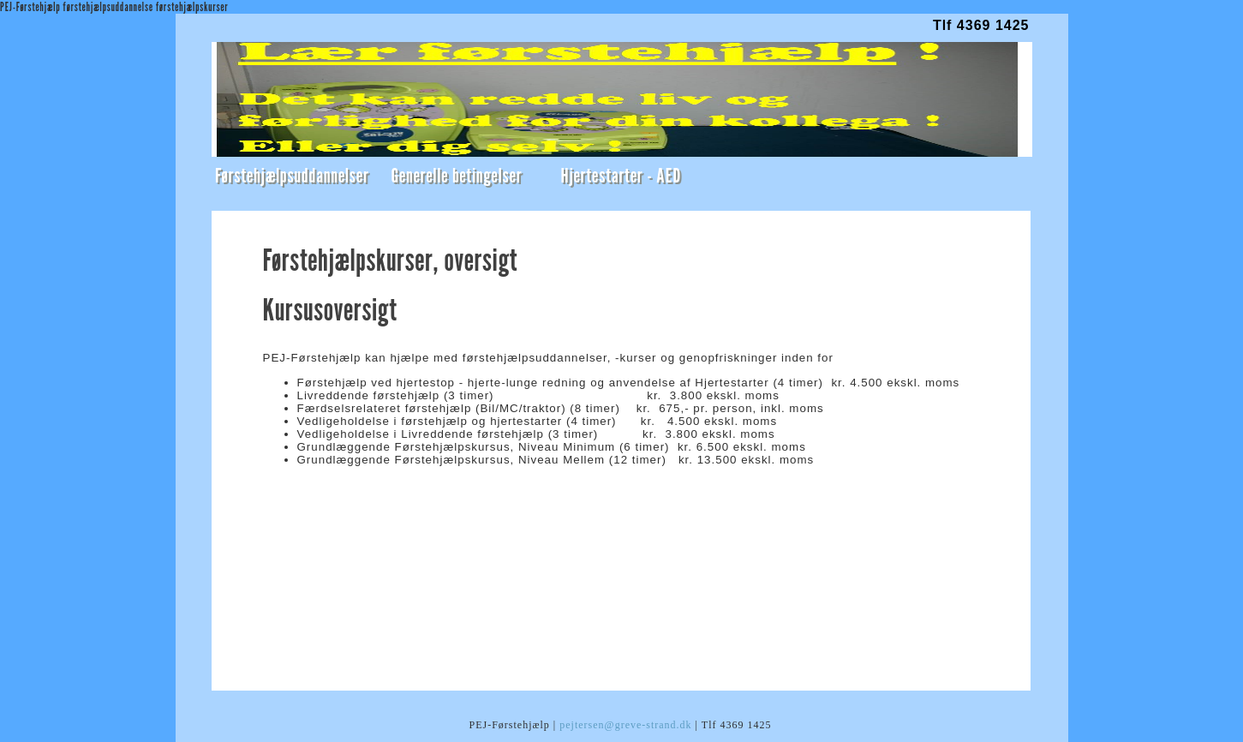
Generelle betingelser (456, 175)
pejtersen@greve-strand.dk (625, 725)
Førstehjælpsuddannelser (292, 175)
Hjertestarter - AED (621, 175)
